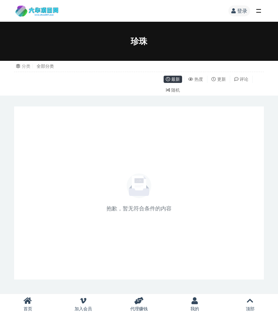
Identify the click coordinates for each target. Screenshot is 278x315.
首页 (28, 304)
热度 (195, 79)
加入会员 (83, 304)
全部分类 (45, 66)
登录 (239, 11)
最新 (173, 79)
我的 (195, 304)
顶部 (250, 304)
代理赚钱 (139, 304)
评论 (241, 79)
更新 (218, 79)
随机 (173, 90)
